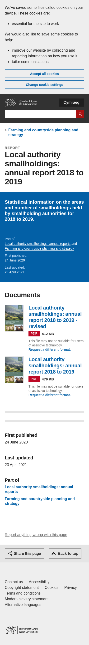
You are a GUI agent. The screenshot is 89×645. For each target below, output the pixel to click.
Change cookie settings (44, 85)
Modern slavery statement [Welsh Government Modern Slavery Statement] (26, 599)
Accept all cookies (44, 74)
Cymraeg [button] (72, 102)
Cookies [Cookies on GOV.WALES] (51, 588)
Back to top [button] (68, 553)
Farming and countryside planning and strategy (39, 248)
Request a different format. (49, 349)
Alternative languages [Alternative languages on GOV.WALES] (23, 605)
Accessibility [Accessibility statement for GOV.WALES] (39, 582)
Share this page (27, 553)
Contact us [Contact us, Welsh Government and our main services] (14, 582)
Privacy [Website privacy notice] (70, 588)
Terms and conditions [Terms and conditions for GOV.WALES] (23, 593)
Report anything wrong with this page (36, 535)
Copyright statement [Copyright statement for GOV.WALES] (22, 588)
